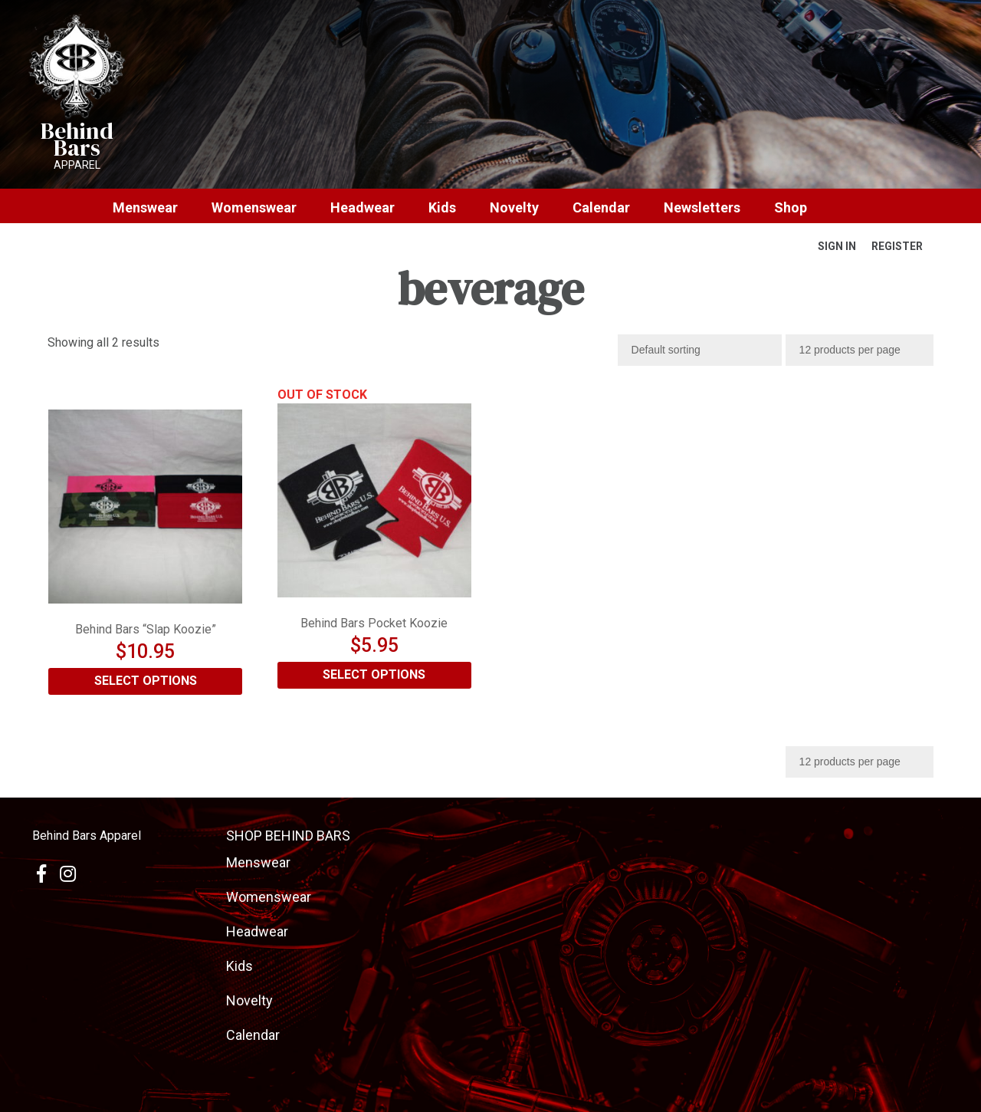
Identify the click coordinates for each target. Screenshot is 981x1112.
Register (897, 246)
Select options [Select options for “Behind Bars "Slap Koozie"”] (145, 680)
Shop (790, 207)
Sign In (837, 246)
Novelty (514, 207)
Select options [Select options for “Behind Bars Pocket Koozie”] (374, 674)
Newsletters (702, 207)
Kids (442, 207)
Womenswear (254, 207)
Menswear (145, 207)
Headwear (362, 207)
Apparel (77, 165)
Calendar (601, 207)
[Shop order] (700, 350)
